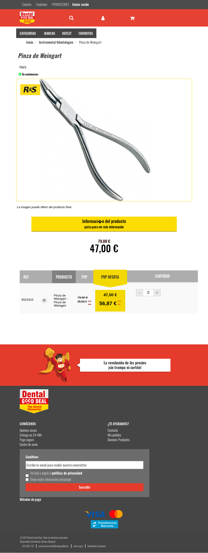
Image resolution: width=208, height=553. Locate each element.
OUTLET (67, 33)
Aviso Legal (78, 546)
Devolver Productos (119, 439)
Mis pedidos (114, 434)
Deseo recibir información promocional (50, 479)
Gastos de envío (29, 444)
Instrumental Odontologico (56, 42)
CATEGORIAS (28, 33)
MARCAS (49, 33)
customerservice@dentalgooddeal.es (53, 546)
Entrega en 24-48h (31, 434)
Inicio (29, 42)
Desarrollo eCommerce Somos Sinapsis (37, 542)
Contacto (113, 430)
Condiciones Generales (96, 546)
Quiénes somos (28, 430)
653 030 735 (28, 546)
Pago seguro (27, 439)
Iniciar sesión (80, 4)
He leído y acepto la (56, 473)
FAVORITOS (86, 33)
